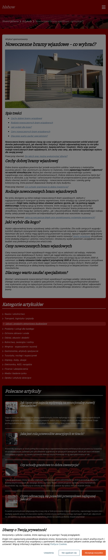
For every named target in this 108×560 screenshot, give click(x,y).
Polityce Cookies (58, 544)
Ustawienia (49, 553)
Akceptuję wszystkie (94, 553)
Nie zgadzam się (69, 553)
